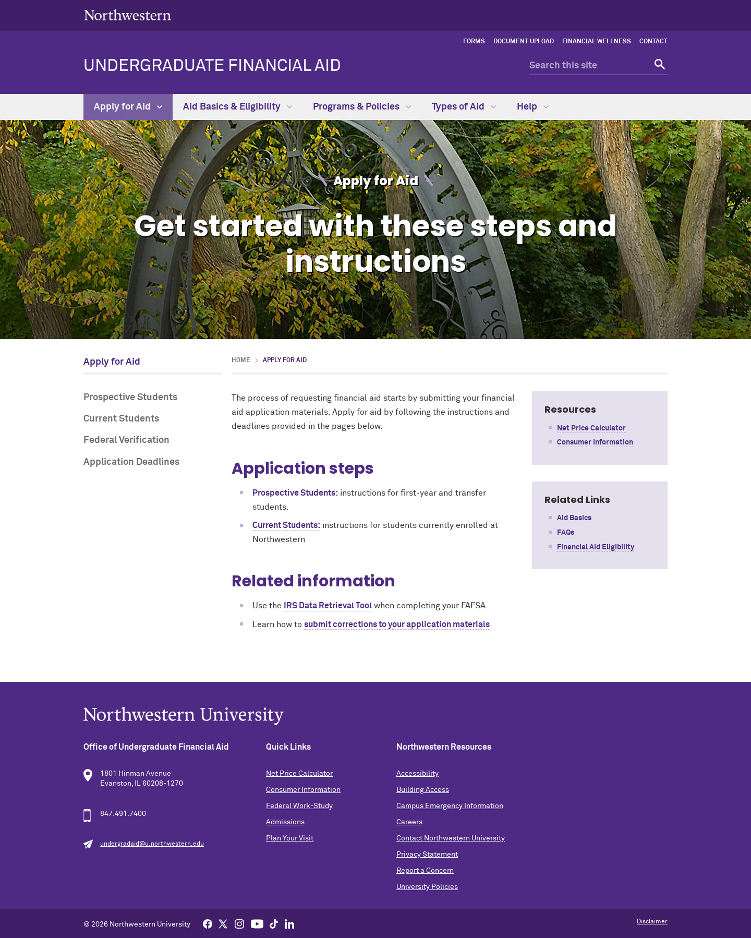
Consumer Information (595, 442)
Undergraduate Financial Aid (212, 66)
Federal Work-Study (299, 806)
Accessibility (417, 773)
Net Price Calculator (591, 428)
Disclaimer (652, 922)
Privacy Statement (427, 854)
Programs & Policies (362, 107)
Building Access (422, 789)
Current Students (121, 419)
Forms (474, 42)
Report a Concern (425, 870)
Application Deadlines (131, 462)
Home (241, 360)
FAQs (565, 532)
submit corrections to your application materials (397, 624)
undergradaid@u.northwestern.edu (152, 844)
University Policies (427, 887)
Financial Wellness (596, 42)
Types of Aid (464, 107)
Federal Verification (126, 440)
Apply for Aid (128, 107)
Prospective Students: (295, 493)
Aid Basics (574, 518)
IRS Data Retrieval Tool (328, 606)
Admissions (285, 822)
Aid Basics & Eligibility (237, 107)
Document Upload (523, 42)
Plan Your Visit (289, 838)
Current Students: (286, 525)
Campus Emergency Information (449, 806)
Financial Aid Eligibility (595, 547)
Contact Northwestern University (450, 838)
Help (533, 107)
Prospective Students (130, 397)
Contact (653, 42)
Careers (409, 822)
